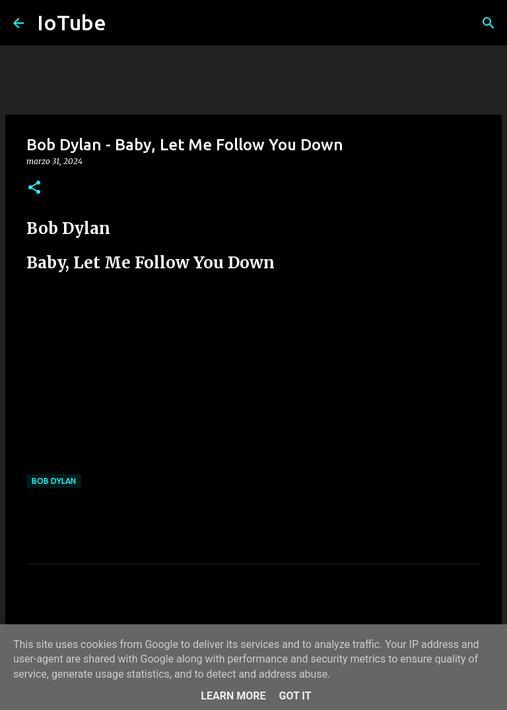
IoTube (71, 22)
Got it (295, 696)
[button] (34, 188)
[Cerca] (488, 23)
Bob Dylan (54, 481)
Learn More (233, 696)
